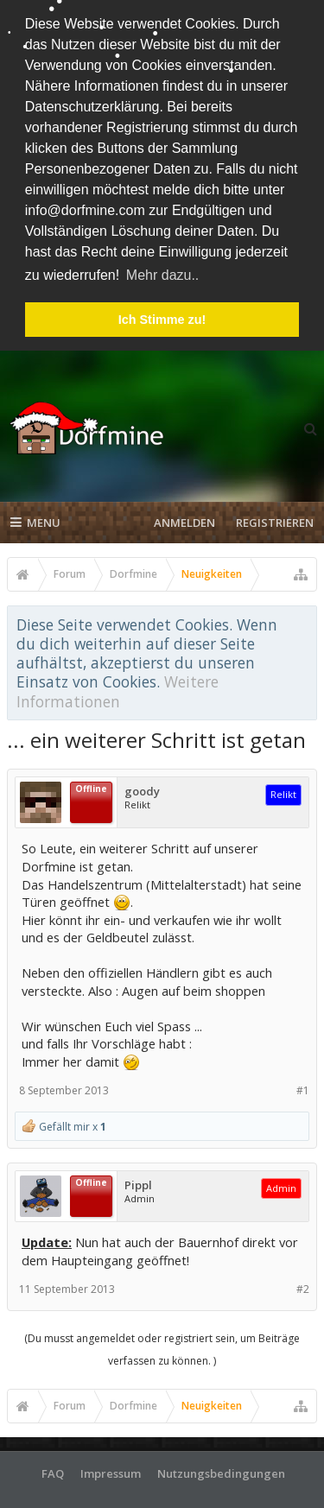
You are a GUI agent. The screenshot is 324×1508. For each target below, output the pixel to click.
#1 (302, 1086)
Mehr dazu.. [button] (162, 275)
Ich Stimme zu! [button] (162, 319)
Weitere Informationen (117, 687)
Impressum (110, 1469)
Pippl (138, 1182)
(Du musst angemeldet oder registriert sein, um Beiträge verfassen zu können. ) (162, 1345)
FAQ (52, 1469)
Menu (35, 519)
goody (142, 788)
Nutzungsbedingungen (221, 1469)
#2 (302, 1285)
